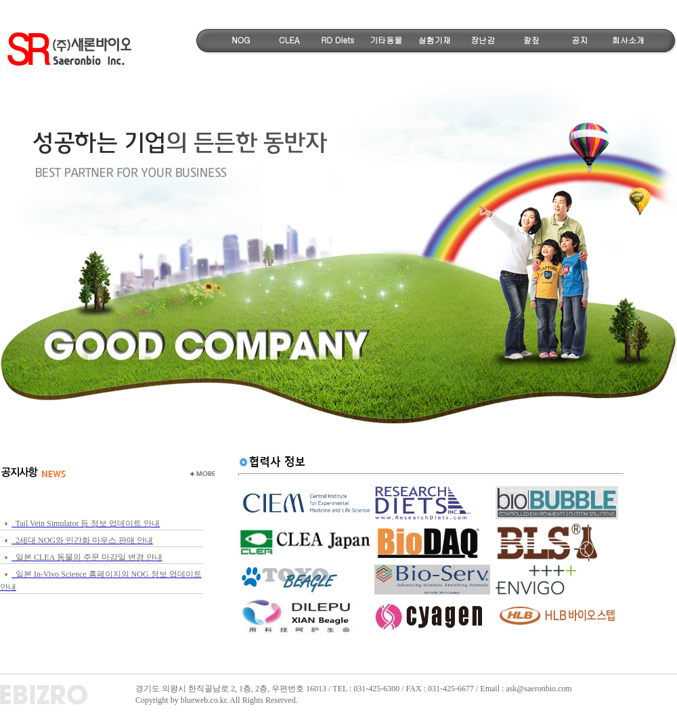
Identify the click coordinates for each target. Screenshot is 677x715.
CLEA (289, 39)
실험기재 (434, 39)
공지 (579, 39)
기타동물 (386, 39)
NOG (241, 39)
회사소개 (628, 39)
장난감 (483, 39)
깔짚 (531, 39)
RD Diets (337, 39)
